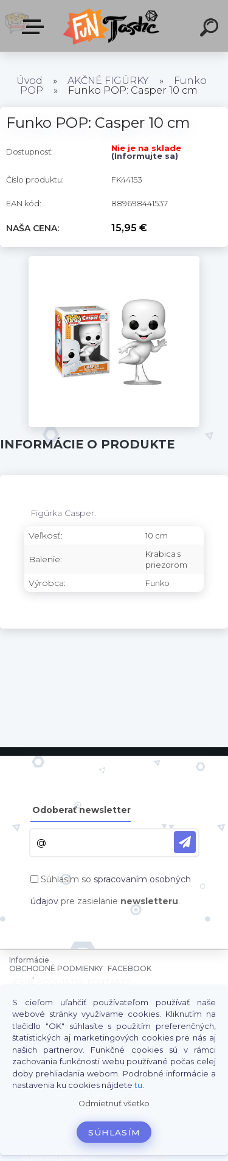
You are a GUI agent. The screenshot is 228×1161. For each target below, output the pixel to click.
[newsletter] (185, 842)
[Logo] (113, 25)
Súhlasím (114, 1132)
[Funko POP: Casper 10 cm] (114, 260)
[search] (211, 29)
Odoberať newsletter (81, 809)
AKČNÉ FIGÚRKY (108, 80)
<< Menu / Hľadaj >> (35, 26)
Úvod (29, 80)
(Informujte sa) (144, 156)
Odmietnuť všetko (114, 1103)
